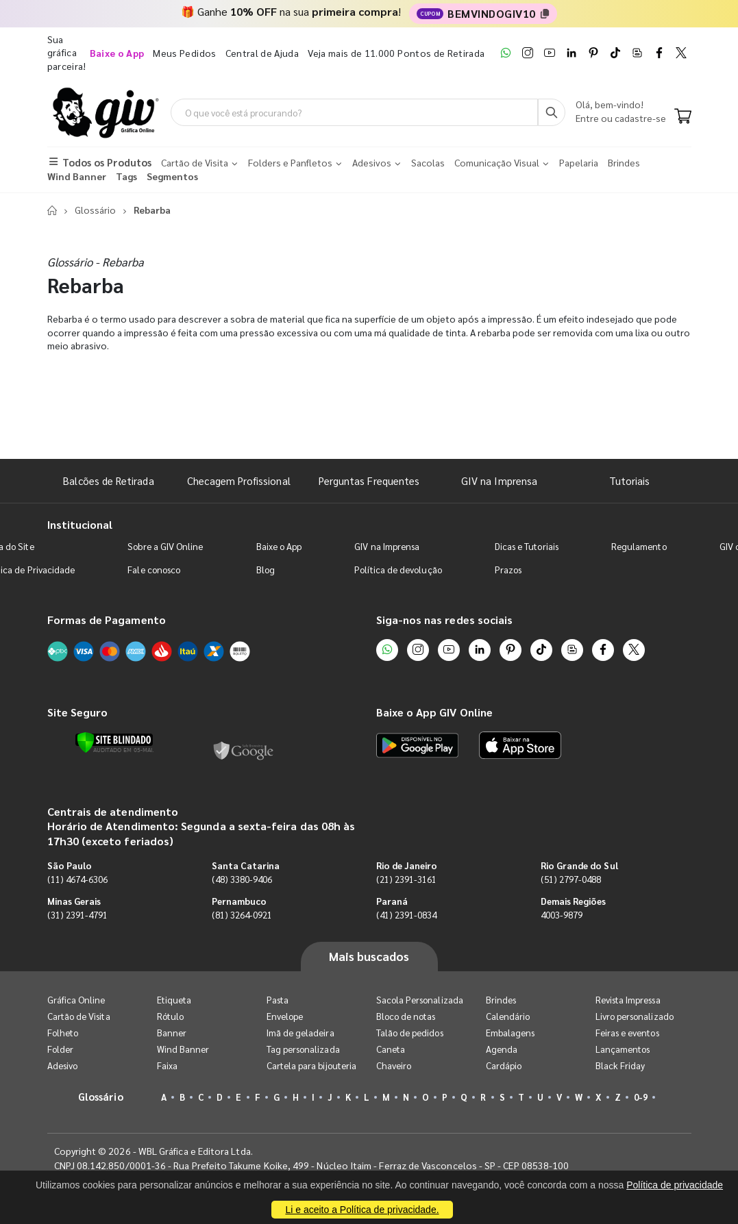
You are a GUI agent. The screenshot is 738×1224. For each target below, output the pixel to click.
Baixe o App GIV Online (434, 712)
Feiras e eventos (627, 1032)
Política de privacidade (674, 1184)
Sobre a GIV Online (165, 546)
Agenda (501, 1049)
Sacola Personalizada (419, 1000)
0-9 (641, 1097)
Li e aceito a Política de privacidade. (362, 1209)
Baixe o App (279, 546)
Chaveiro (394, 1065)
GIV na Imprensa (499, 480)
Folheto (62, 1032)
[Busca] (551, 112)
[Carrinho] (682, 117)
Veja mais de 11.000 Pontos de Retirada (396, 53)
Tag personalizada (303, 1049)
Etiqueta (174, 1000)
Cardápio (504, 1065)
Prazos (508, 569)
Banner (171, 1032)
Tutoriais (629, 480)
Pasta (277, 1000)
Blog (265, 569)
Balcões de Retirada (108, 480)
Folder (60, 1049)
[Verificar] (114, 742)
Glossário (95, 209)
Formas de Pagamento (106, 619)
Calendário (508, 1016)
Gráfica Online (76, 1000)
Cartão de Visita (78, 1016)
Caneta (390, 1049)
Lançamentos (622, 1049)
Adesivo (62, 1065)
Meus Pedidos (184, 53)
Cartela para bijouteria (312, 1065)
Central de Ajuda (262, 53)
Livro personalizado (634, 1016)
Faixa (167, 1065)
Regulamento (639, 546)
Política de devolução (397, 569)
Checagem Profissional (238, 480)
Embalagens (510, 1032)
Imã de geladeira (300, 1032)
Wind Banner (183, 1049)
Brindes (501, 1000)
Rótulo (170, 1016)
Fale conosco (153, 569)
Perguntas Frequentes (369, 480)
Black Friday (620, 1065)
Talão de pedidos (409, 1032)
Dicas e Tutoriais (526, 546)
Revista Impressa (628, 1000)
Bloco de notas (406, 1016)
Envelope (285, 1016)
